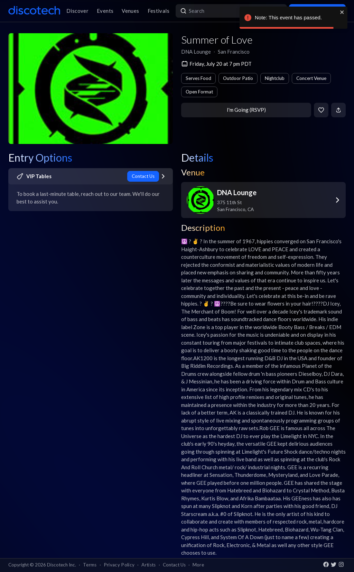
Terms (90, 565)
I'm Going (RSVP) (246, 110)
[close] (342, 12)
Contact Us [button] (174, 565)
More (198, 565)
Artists (148, 565)
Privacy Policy (119, 565)
